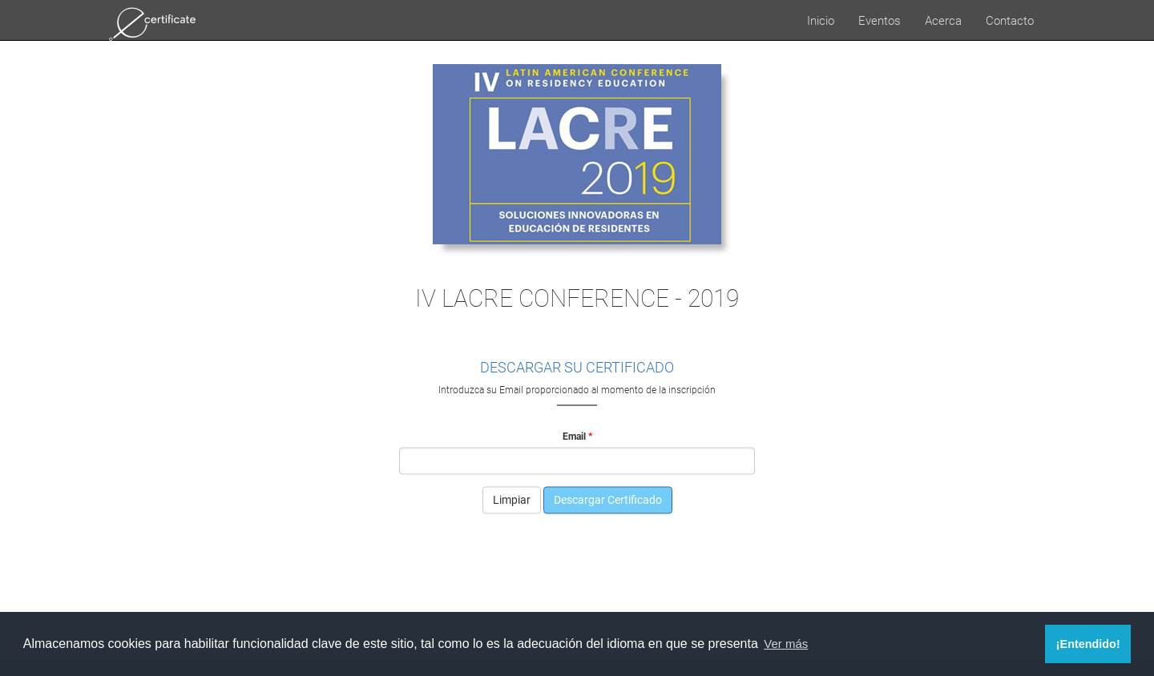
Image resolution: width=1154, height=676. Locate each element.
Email (574, 435)
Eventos (879, 20)
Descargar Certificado (608, 500)
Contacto (1010, 20)
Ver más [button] (786, 643)
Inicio (820, 20)
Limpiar (512, 500)
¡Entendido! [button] (1088, 644)
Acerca (943, 20)
